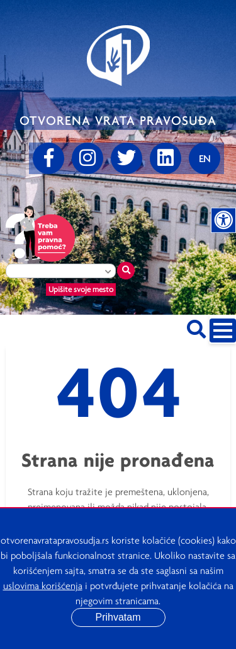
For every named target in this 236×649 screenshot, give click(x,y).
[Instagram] (87, 158)
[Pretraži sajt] (196, 327)
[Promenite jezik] (204, 158)
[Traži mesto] (126, 270)
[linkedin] (165, 158)
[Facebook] (48, 158)
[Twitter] (126, 158)
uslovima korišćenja (42, 585)
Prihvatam (117, 617)
